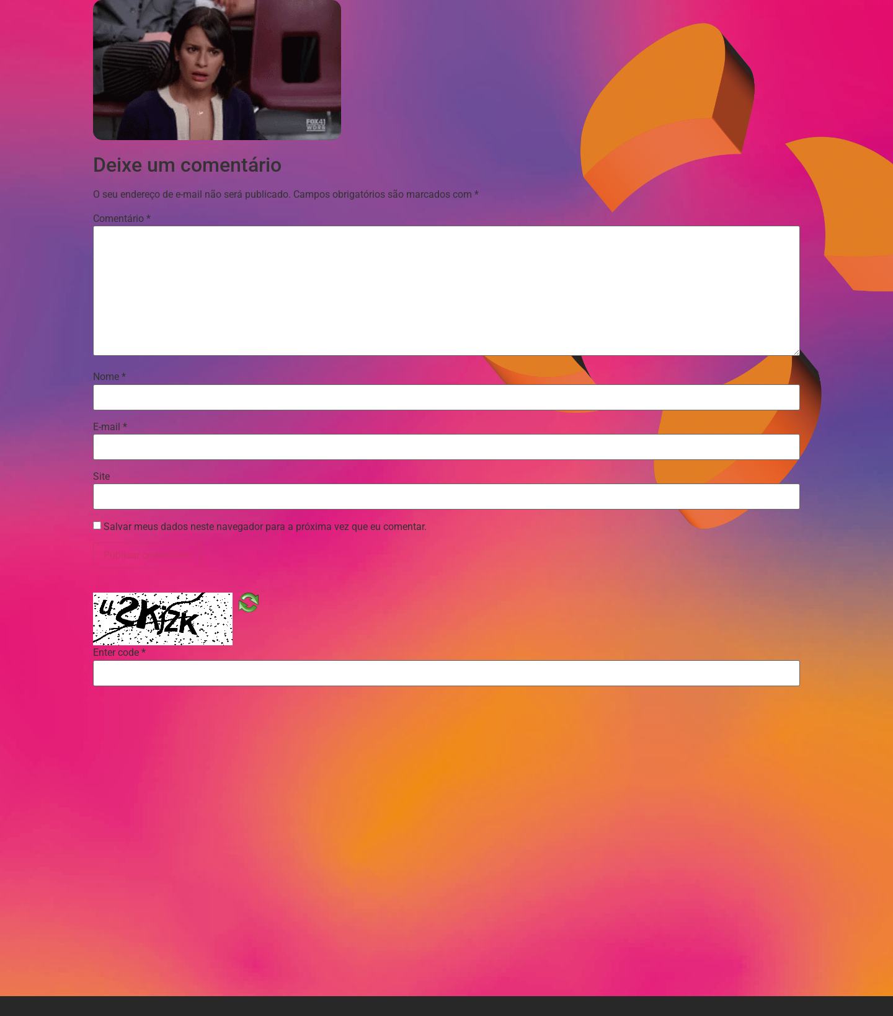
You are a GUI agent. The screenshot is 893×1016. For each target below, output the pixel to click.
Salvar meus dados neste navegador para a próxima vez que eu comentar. (265, 527)
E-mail (110, 427)
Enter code (119, 653)
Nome (109, 377)
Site (101, 477)
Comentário (122, 219)
